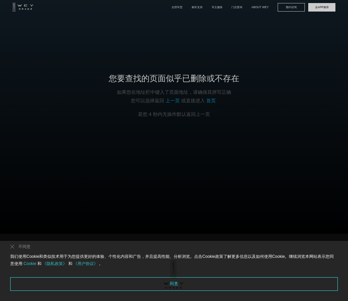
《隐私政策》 (54, 263)
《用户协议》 (85, 263)
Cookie (29, 263)
